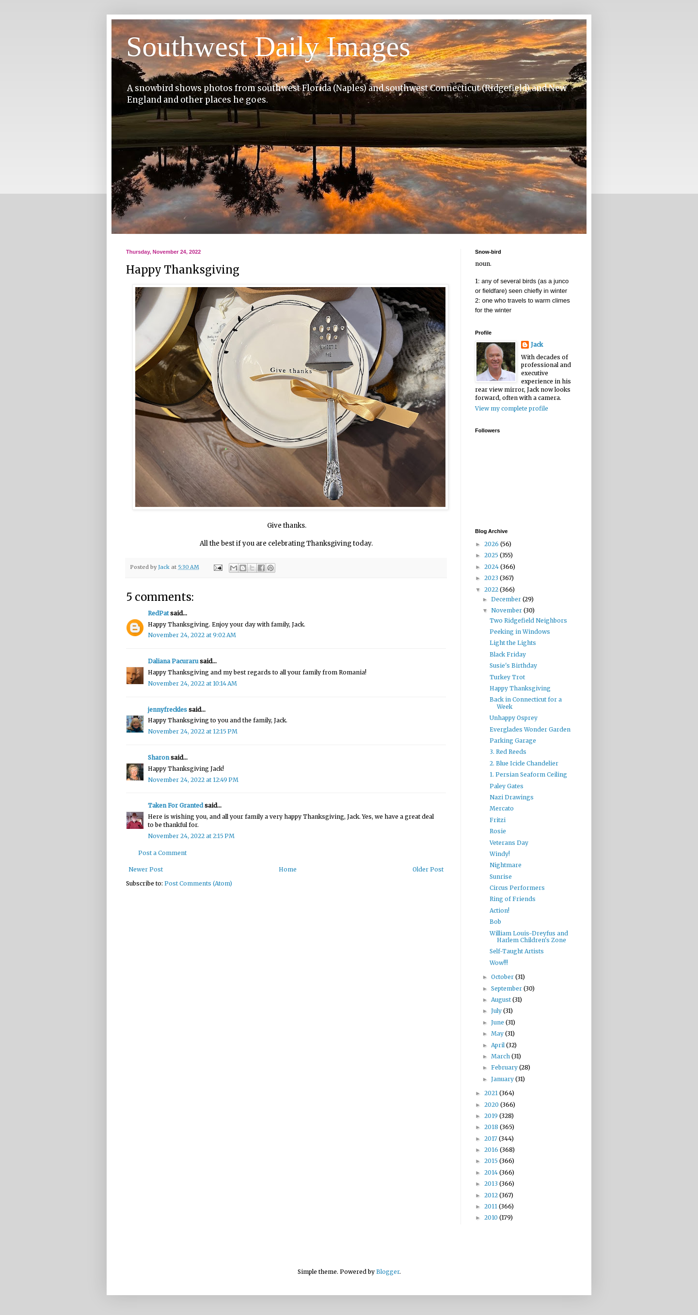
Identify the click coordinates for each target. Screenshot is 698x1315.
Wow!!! (499, 962)
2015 (491, 1160)
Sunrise (501, 876)
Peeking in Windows (520, 631)
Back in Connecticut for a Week (526, 703)
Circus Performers (517, 887)
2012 (491, 1195)
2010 (491, 1217)
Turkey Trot (507, 677)
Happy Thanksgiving (520, 688)
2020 (492, 1104)
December (507, 599)
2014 (491, 1172)
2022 (492, 589)
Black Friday (508, 654)
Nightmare (506, 865)
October (503, 976)
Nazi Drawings (512, 797)
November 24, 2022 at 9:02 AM (192, 635)
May (498, 1033)
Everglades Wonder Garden (530, 729)
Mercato (502, 808)
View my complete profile (511, 408)
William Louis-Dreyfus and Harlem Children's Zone (529, 937)
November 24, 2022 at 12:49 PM (193, 779)
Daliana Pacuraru (173, 661)
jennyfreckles (167, 709)
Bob (495, 921)
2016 (492, 1149)
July (497, 1010)
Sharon (158, 757)
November (507, 610)
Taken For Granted (175, 805)
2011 (491, 1206)
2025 (492, 555)
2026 (492, 544)
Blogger (387, 1271)
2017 (491, 1138)
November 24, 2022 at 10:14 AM (192, 683)
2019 (491, 1115)
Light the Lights (513, 642)
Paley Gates (507, 786)
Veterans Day (509, 842)
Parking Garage (513, 740)
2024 (492, 566)
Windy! (500, 853)
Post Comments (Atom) (198, 883)
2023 (492, 577)
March (501, 1056)
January (503, 1079)
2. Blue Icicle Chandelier (524, 763)
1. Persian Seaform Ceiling (528, 774)
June (498, 1022)
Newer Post (145, 869)
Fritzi (498, 820)
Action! (499, 910)
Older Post (428, 869)
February (505, 1067)
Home (288, 869)
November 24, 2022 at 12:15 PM (193, 731)
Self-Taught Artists (517, 951)
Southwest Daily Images (268, 46)
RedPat (158, 613)
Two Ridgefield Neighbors (528, 620)
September (507, 988)
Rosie (498, 831)
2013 (491, 1183)
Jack (537, 344)
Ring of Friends (513, 898)
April (498, 1045)
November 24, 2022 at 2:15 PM (191, 836)
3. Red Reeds (508, 751)
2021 (491, 1093)
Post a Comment (162, 852)
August (501, 999)
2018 (492, 1127)
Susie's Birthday (513, 665)
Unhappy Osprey (514, 717)
